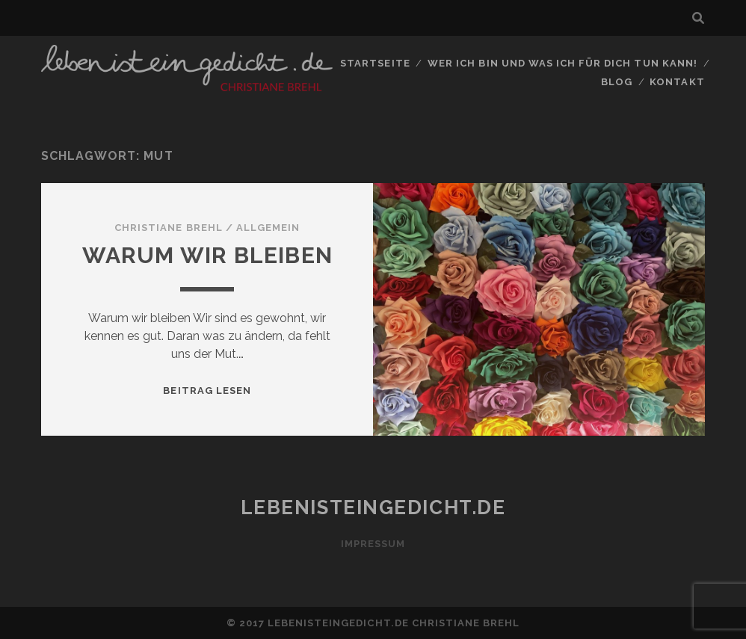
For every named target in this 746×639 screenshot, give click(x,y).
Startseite (375, 63)
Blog (616, 81)
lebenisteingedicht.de (373, 507)
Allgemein (268, 227)
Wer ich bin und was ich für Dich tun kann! (562, 63)
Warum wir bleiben (207, 255)
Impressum (373, 543)
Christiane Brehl (168, 227)
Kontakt (677, 81)
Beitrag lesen (207, 390)
